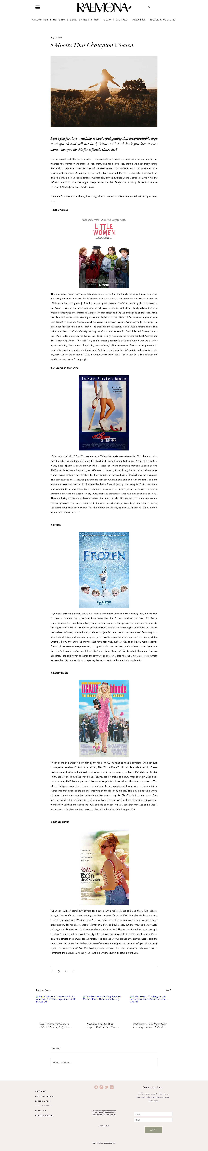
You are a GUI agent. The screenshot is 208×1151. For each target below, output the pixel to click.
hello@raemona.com (107, 1110)
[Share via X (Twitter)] (59, 971)
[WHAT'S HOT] (40, 20)
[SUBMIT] (153, 1130)
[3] (106, 1087)
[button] (37, 7)
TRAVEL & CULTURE (44, 1115)
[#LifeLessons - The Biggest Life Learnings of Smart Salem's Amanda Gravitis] (151, 1007)
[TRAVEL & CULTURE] (162, 20)
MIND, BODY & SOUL (44, 1096)
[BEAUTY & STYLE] (116, 20)
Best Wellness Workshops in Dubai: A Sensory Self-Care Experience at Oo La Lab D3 (55, 1026)
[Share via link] (73, 971)
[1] (101, 1087)
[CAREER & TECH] (90, 20)
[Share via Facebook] (52, 971)
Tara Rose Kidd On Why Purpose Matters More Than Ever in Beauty (101, 1026)
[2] (96, 1087)
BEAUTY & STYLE (43, 1106)
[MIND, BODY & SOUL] (64, 20)
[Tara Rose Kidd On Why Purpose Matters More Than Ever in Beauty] (104, 1007)
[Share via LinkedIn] (66, 971)
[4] (112, 1087)
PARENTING (40, 1110)
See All (169, 990)
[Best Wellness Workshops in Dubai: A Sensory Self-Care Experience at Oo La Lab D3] (57, 1007)
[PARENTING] (138, 20)
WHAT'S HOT (41, 1091)
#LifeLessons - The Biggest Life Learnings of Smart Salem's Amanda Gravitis (150, 1026)
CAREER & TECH (43, 1101)
